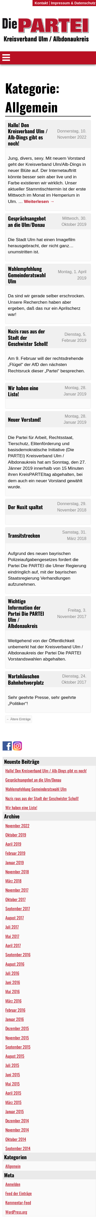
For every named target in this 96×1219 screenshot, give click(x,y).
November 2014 (17, 1130)
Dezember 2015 (17, 1028)
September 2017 (17, 908)
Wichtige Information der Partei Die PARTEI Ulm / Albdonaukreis (26, 613)
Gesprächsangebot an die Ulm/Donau (33, 780)
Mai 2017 (12, 936)
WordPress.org (16, 1212)
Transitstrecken (24, 535)
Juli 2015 (12, 1065)
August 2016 (14, 964)
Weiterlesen (39, 201)
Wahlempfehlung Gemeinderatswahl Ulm (36, 789)
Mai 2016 (12, 991)
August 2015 (14, 1056)
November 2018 (17, 872)
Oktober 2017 (15, 899)
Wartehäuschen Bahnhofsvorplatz (26, 679)
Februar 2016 (15, 1010)
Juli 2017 (12, 927)
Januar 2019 (14, 862)
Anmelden (12, 1184)
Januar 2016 (14, 1019)
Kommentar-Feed (18, 1202)
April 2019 (13, 844)
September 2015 (17, 1047)
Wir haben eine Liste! (21, 807)
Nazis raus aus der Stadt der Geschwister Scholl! (42, 798)
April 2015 (13, 1093)
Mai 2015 (12, 1084)
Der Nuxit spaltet (25, 507)
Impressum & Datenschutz (73, 3)
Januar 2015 (14, 1111)
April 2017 (13, 945)
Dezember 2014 (17, 1121)
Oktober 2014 (15, 1139)
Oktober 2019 (15, 835)
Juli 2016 (12, 973)
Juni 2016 (12, 982)
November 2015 (17, 1038)
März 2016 (13, 1001)
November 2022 (17, 826)
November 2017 (16, 890)
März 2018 (13, 881)
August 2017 (14, 918)
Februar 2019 (15, 853)
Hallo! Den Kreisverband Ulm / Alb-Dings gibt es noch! (46, 771)
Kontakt (41, 3)
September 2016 (17, 954)
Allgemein (12, 1166)
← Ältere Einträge (18, 719)
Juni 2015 (12, 1074)
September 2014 (17, 1148)
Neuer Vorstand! (24, 419)
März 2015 (13, 1102)
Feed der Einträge (18, 1193)
